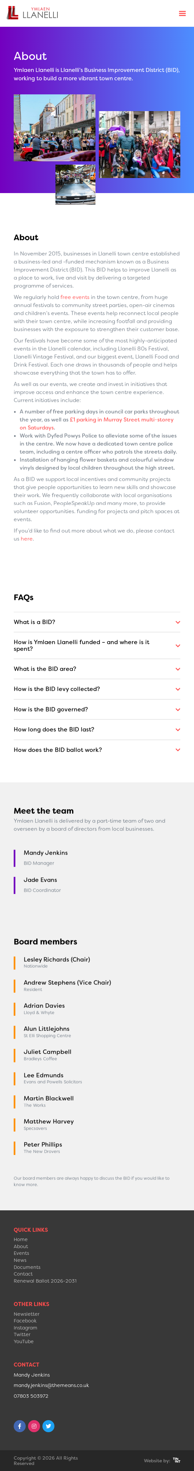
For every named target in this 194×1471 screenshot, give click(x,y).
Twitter (22, 1334)
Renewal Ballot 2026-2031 (45, 1281)
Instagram (25, 1328)
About (21, 1246)
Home (21, 1239)
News (20, 1260)
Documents (27, 1267)
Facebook (25, 1321)
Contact (23, 1274)
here (27, 567)
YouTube (24, 1341)
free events (74, 325)
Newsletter (26, 1314)
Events (21, 1253)
